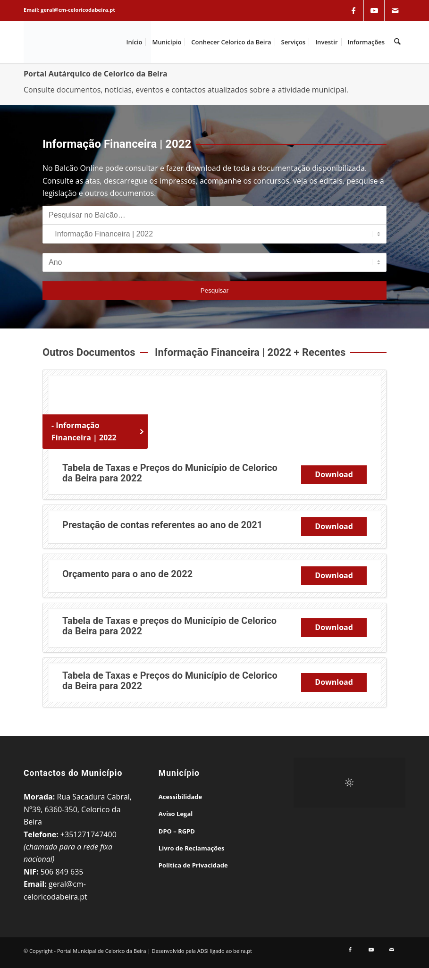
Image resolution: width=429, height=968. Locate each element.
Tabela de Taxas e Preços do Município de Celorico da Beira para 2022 (170, 473)
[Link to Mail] (395, 10)
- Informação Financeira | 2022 (84, 431)
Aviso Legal (176, 813)
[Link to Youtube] (374, 10)
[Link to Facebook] (353, 10)
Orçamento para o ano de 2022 (127, 574)
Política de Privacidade (193, 865)
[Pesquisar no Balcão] (214, 215)
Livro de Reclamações (192, 848)
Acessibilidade (180, 796)
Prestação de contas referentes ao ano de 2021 (162, 524)
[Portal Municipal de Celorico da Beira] (87, 42)
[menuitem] (134, 42)
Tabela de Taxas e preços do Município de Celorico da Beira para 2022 (169, 626)
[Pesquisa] (397, 42)
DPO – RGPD (177, 831)
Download (334, 474)
